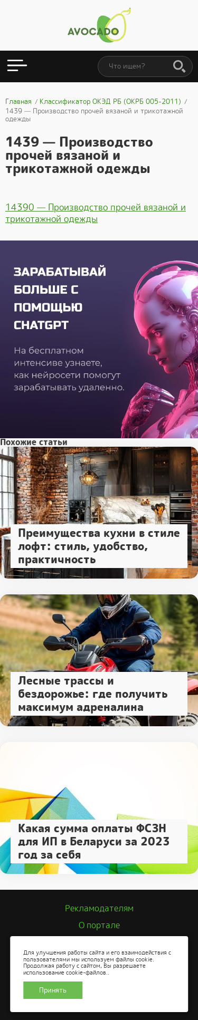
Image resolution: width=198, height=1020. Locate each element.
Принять (53, 990)
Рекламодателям (99, 908)
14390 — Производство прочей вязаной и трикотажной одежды (95, 213)
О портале (99, 925)
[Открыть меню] (17, 66)
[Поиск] (179, 67)
